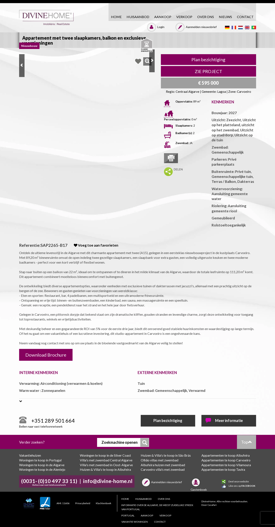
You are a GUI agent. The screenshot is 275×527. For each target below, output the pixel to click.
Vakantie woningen (134, 521)
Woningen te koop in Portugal (40, 460)
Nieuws (225, 17)
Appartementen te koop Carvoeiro (225, 460)
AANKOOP (162, 17)
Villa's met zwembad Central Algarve (106, 460)
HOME (116, 17)
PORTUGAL (127, 515)
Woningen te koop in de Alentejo (42, 469)
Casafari (212, 504)
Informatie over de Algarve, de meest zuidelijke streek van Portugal (157, 507)
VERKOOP (184, 17)
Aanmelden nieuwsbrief (196, 27)
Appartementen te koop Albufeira (225, 455)
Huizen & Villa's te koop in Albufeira (105, 469)
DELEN (178, 169)
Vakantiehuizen (30, 455)
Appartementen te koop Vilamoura (226, 465)
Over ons (205, 17)
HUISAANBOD (138, 17)
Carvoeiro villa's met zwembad (163, 469)
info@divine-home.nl (107, 481)
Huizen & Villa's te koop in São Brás (166, 455)
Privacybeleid (82, 503)
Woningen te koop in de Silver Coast (105, 455)
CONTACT (245, 17)
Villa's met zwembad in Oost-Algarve (106, 465)
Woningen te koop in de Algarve (41, 465)
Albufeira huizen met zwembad (163, 465)
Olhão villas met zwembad (159, 460)
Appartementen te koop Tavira (223, 469)
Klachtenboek (103, 503)
